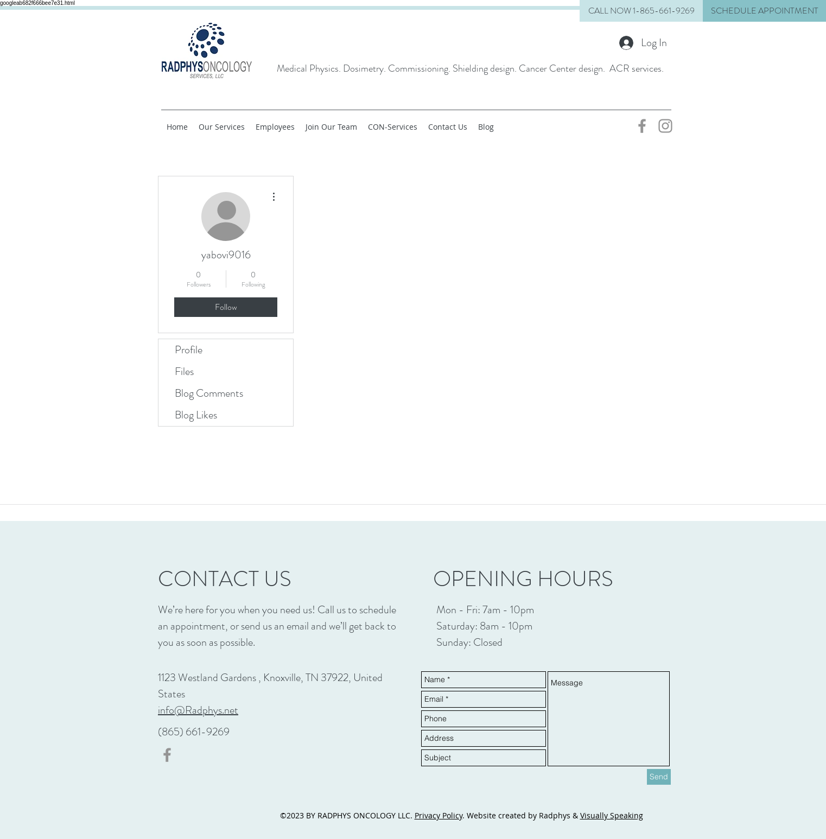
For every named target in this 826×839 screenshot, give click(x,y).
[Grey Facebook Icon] (642, 126)
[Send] (659, 777)
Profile (188, 350)
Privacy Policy (438, 815)
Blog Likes (196, 415)
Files (184, 371)
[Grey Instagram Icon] (665, 126)
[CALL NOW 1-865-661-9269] (641, 11)
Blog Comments (209, 393)
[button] (764, 11)
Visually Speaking (611, 815)
